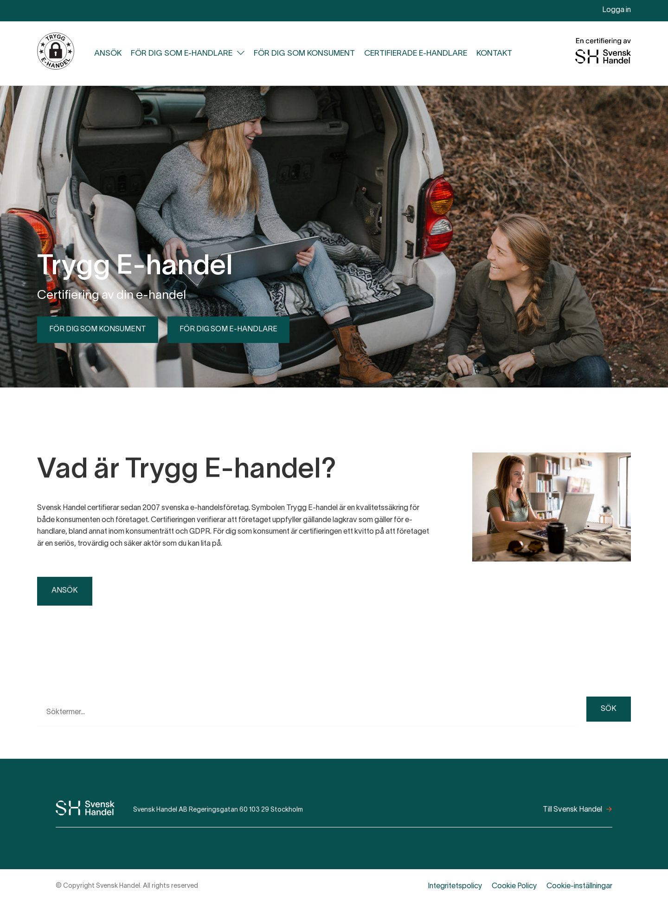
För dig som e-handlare (181, 53)
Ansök (108, 53)
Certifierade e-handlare (415, 53)
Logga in (616, 10)
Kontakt (494, 53)
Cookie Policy (514, 886)
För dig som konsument (304, 53)
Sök (609, 709)
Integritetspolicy (455, 886)
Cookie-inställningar (579, 886)
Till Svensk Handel (572, 810)
